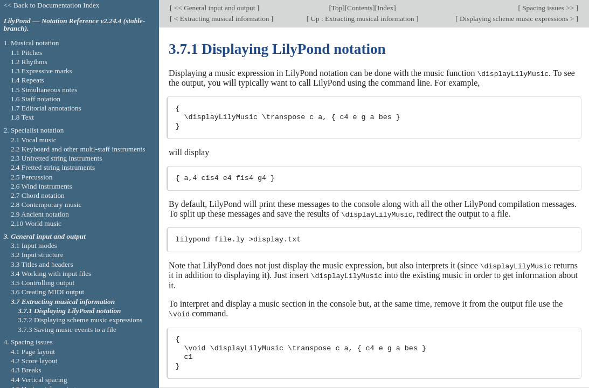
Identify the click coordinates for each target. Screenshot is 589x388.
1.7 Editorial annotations (46, 108)
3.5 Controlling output (42, 283)
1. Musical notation (31, 43)
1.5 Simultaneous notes (44, 90)
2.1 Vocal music (34, 140)
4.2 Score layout (34, 361)
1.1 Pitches (26, 52)
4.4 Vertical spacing (39, 380)
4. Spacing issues (28, 342)
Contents (359, 8)
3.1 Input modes (34, 245)
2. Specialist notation (34, 130)
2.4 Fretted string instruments (53, 167)
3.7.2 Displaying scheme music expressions (80, 320)
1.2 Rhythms (29, 62)
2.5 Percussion (31, 177)
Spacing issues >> (548, 8)
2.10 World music (36, 223)
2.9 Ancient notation (40, 214)
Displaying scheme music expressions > (517, 19)
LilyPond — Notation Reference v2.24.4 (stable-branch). (74, 25)
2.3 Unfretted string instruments (56, 158)
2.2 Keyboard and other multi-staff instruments (78, 149)
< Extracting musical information (221, 19)
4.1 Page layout (33, 352)
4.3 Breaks (26, 370)
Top (336, 8)
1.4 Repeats (27, 80)
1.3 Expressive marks (41, 71)
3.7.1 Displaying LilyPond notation (69, 311)
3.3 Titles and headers (42, 264)
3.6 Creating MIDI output (47, 292)
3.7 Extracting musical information (63, 301)
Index (385, 8)
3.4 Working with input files (51, 273)
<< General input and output (214, 8)
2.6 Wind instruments (41, 186)
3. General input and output (45, 236)
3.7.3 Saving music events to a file (67, 329)
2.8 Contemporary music (46, 204)
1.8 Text (22, 117)
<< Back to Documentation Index (52, 5)
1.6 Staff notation (35, 99)
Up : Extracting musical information (362, 19)
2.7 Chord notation (38, 195)
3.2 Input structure (37, 255)
